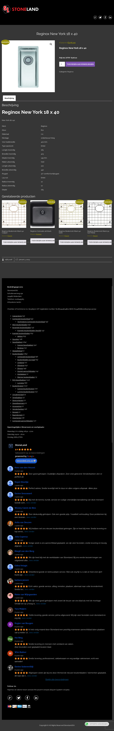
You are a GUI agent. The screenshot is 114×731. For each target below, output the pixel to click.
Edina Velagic (21, 565)
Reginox (70, 72)
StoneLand (21, 445)
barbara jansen (22, 580)
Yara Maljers (20, 609)
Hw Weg (19, 638)
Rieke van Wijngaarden (26, 594)
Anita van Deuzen (23, 522)
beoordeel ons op (26, 460)
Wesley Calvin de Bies (25, 508)
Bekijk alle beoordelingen (57, 679)
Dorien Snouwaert (23, 493)
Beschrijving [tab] (9, 98)
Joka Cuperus (21, 537)
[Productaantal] (62, 64)
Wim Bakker (20, 652)
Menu (57, 23)
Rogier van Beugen (24, 623)
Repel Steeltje (21, 482)
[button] (51, 44)
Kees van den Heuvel (25, 467)
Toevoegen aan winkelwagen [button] (14, 242)
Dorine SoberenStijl (24, 666)
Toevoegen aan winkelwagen (80, 64)
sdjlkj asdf (8, 259)
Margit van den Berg (24, 551)
